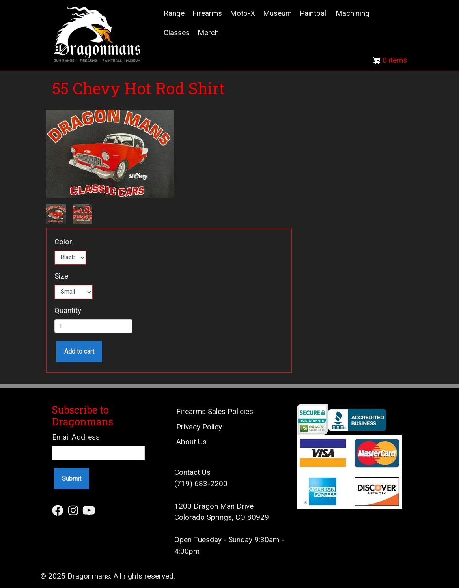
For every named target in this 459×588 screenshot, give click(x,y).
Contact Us (192, 472)
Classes (177, 32)
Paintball (314, 13)
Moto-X (242, 13)
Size (61, 276)
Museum (277, 13)
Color (63, 241)
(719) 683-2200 (201, 483)
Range (174, 13)
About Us (191, 441)
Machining (352, 13)
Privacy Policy (199, 426)
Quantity (67, 310)
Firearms (207, 13)
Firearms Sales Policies (214, 411)
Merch (208, 32)
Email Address (76, 437)
